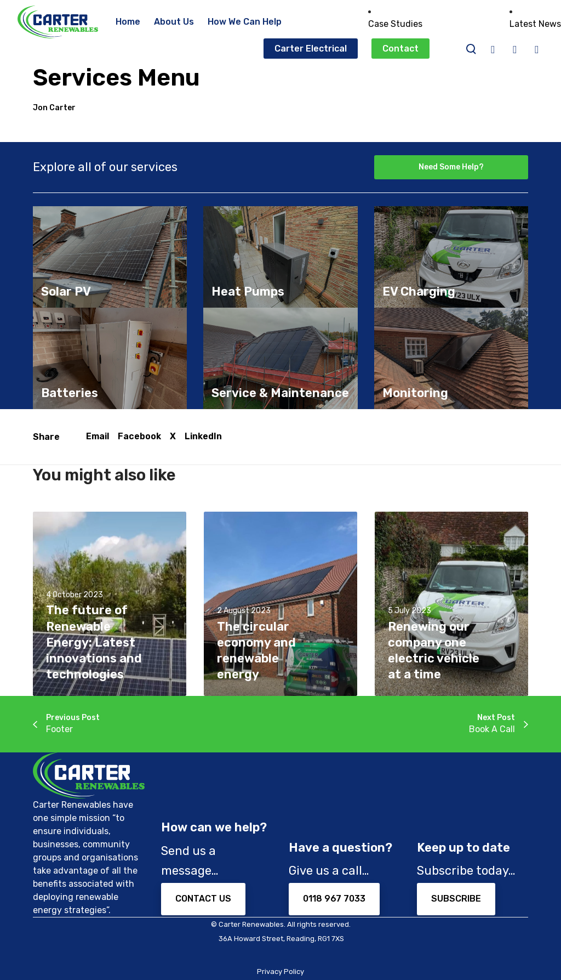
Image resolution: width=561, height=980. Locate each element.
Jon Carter (54, 107)
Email (97, 436)
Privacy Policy (280, 971)
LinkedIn (203, 436)
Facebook (139, 436)
